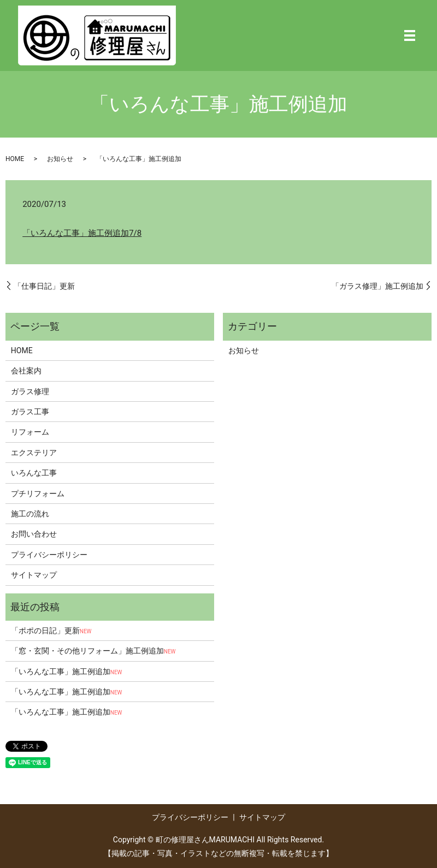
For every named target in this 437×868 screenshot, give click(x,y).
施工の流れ (30, 513)
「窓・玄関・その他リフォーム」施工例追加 (93, 650)
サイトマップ (34, 574)
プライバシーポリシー (49, 554)
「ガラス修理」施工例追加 (377, 286)
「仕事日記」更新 (44, 286)
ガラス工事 (30, 411)
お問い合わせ (34, 534)
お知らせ (60, 159)
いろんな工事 (34, 472)
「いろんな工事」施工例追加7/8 (81, 233)
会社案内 (26, 370)
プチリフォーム (37, 493)
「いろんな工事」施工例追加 (66, 671)
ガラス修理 (30, 391)
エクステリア (34, 452)
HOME (14, 159)
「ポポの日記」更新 (51, 630)
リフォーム (30, 431)
